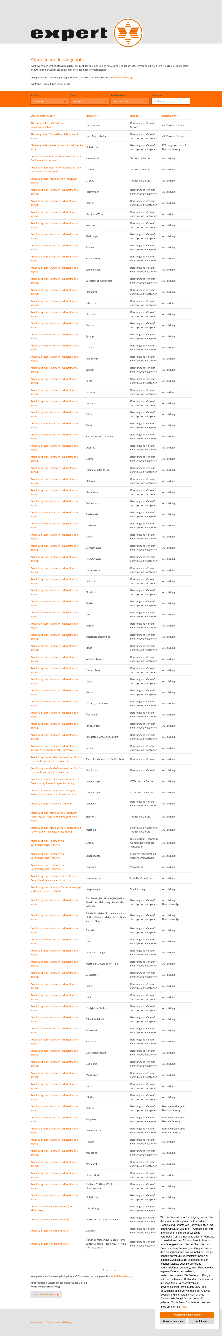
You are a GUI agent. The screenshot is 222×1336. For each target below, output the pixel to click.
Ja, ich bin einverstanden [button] (187, 1314)
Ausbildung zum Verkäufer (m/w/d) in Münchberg (51, 1208)
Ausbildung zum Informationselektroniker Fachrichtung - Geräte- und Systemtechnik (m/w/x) (53, 816)
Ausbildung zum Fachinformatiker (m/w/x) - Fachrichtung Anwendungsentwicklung (54, 781)
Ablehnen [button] (201, 1321)
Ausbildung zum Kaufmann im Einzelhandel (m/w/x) (54, 191)
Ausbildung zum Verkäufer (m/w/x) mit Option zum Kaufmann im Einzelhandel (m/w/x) (56, 758)
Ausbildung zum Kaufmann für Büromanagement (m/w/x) (47, 842)
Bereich (75, 95)
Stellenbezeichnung (42, 115)
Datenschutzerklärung (59, 1322)
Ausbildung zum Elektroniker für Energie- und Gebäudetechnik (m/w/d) (55, 158)
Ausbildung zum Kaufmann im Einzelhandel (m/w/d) (54, 930)
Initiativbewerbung (121, 77)
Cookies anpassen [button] (173, 1321)
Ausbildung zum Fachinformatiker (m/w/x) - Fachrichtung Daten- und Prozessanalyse (54, 792)
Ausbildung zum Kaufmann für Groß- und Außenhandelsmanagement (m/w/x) (53, 877)
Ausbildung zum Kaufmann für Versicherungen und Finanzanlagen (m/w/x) (56, 889)
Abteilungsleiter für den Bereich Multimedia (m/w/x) (54, 136)
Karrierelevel (118, 95)
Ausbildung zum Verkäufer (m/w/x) (49, 1219)
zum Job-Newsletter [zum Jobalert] (44, 1294)
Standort (35, 95)
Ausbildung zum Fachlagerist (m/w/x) (51, 803)
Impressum (36, 1322)
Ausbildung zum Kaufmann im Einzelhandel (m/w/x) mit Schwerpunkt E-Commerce (54, 747)
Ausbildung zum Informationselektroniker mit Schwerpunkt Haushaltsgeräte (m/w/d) (55, 829)
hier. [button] (184, 1306)
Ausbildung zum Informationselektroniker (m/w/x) (53, 180)
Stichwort (156, 95)
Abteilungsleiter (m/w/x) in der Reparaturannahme (47, 124)
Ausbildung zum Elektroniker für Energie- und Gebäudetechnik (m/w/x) (55, 169)
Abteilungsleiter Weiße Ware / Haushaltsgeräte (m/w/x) (56, 147)
